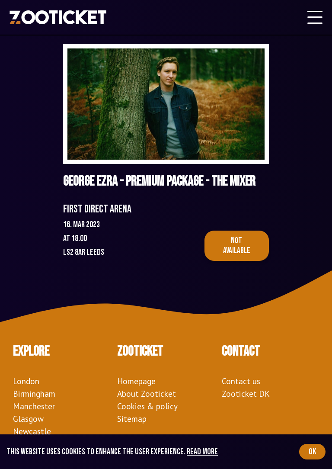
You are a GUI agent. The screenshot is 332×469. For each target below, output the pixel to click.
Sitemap (132, 418)
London (26, 381)
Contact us (241, 381)
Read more (202, 452)
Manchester (34, 406)
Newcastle (32, 431)
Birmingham (34, 393)
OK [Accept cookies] (312, 452)
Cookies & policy (147, 406)
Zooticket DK (246, 393)
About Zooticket (146, 393)
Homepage (136, 381)
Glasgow (28, 418)
